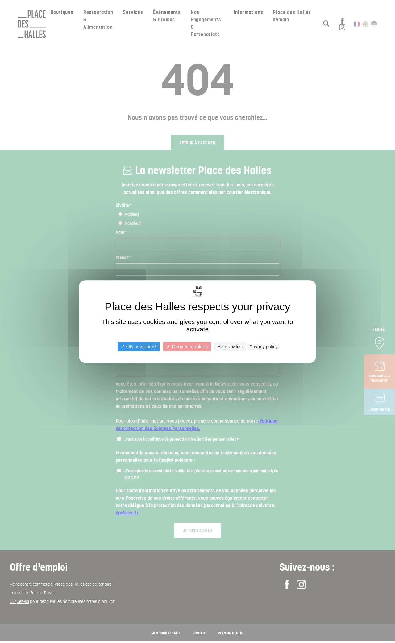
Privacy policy (263, 346)
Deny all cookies (187, 346)
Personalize (230, 346)
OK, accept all (139, 346)
